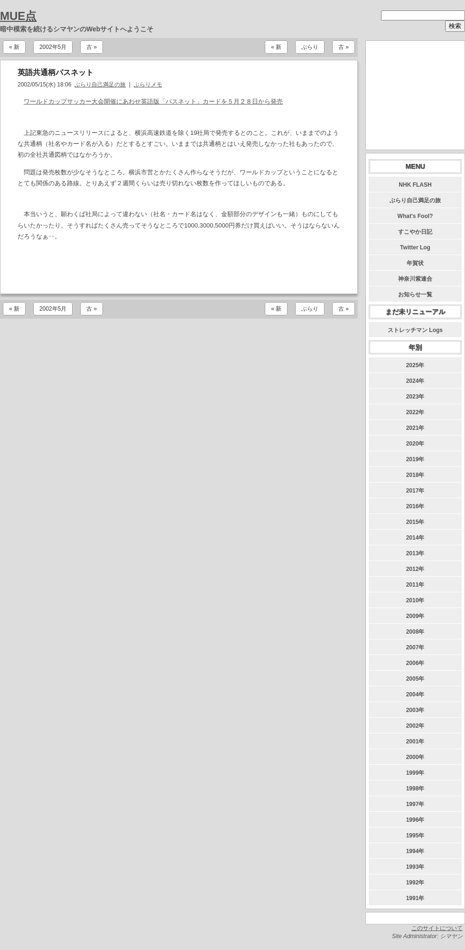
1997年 (415, 804)
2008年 (415, 631)
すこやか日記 (415, 231)
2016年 (415, 506)
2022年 (415, 412)
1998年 (415, 788)
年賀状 (415, 263)
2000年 (415, 757)
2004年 (415, 694)
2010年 (415, 600)
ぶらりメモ (148, 84)
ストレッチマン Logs (415, 330)
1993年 (415, 867)
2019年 (415, 459)
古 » (91, 47)
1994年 (415, 851)
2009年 (415, 616)
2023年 (415, 396)
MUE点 (18, 16)
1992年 (415, 882)
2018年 (415, 475)
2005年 (415, 678)
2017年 (415, 490)
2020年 (415, 443)
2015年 (415, 522)
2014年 (415, 537)
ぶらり (309, 47)
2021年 (415, 428)
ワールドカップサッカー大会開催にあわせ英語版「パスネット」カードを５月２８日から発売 (153, 101)
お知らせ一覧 (415, 294)
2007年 (415, 647)
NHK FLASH (415, 184)
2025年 (415, 365)
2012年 (415, 569)
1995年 (415, 835)
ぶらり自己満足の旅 (100, 84)
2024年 (415, 381)
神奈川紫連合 (415, 279)
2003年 (415, 710)
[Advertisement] (179, 268)
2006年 (415, 663)
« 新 (14, 47)
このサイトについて (437, 928)
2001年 (415, 741)
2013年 (415, 553)
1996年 (415, 820)
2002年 (415, 725)
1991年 (415, 898)
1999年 (415, 773)
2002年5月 (52, 47)
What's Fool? (415, 216)
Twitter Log (415, 247)
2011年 (415, 584)
